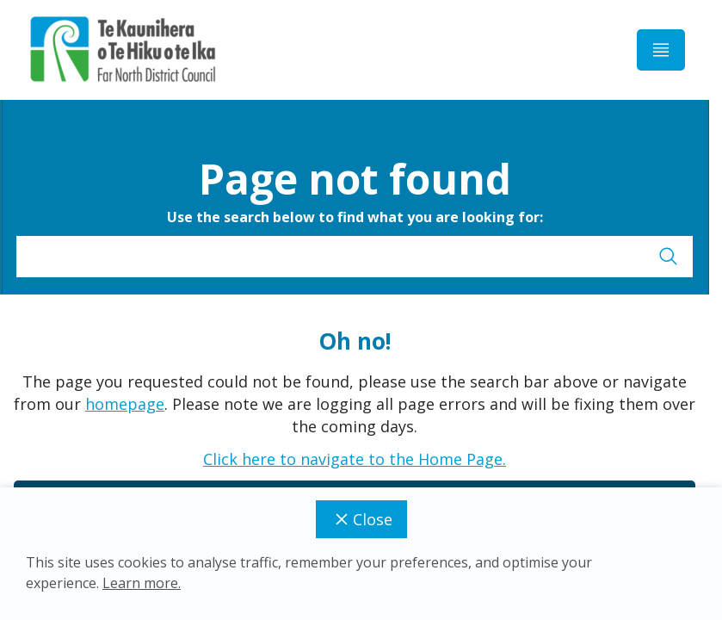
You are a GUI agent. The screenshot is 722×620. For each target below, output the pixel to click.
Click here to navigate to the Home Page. (354, 459)
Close (361, 519)
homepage (124, 404)
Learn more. (141, 583)
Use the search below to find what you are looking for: (355, 217)
